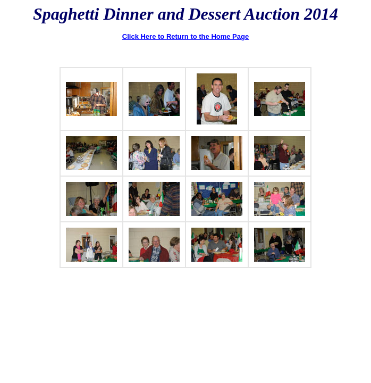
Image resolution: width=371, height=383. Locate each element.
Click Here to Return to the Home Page (185, 36)
